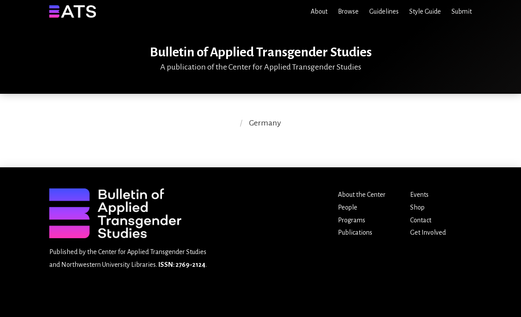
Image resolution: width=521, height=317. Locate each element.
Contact (420, 220)
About (319, 11)
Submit (461, 11)
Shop (417, 207)
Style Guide (425, 11)
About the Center (361, 194)
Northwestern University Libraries (108, 264)
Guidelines (384, 11)
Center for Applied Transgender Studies (152, 251)
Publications (355, 232)
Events (419, 194)
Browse (348, 11)
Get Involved (428, 232)
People (347, 207)
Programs (351, 220)
